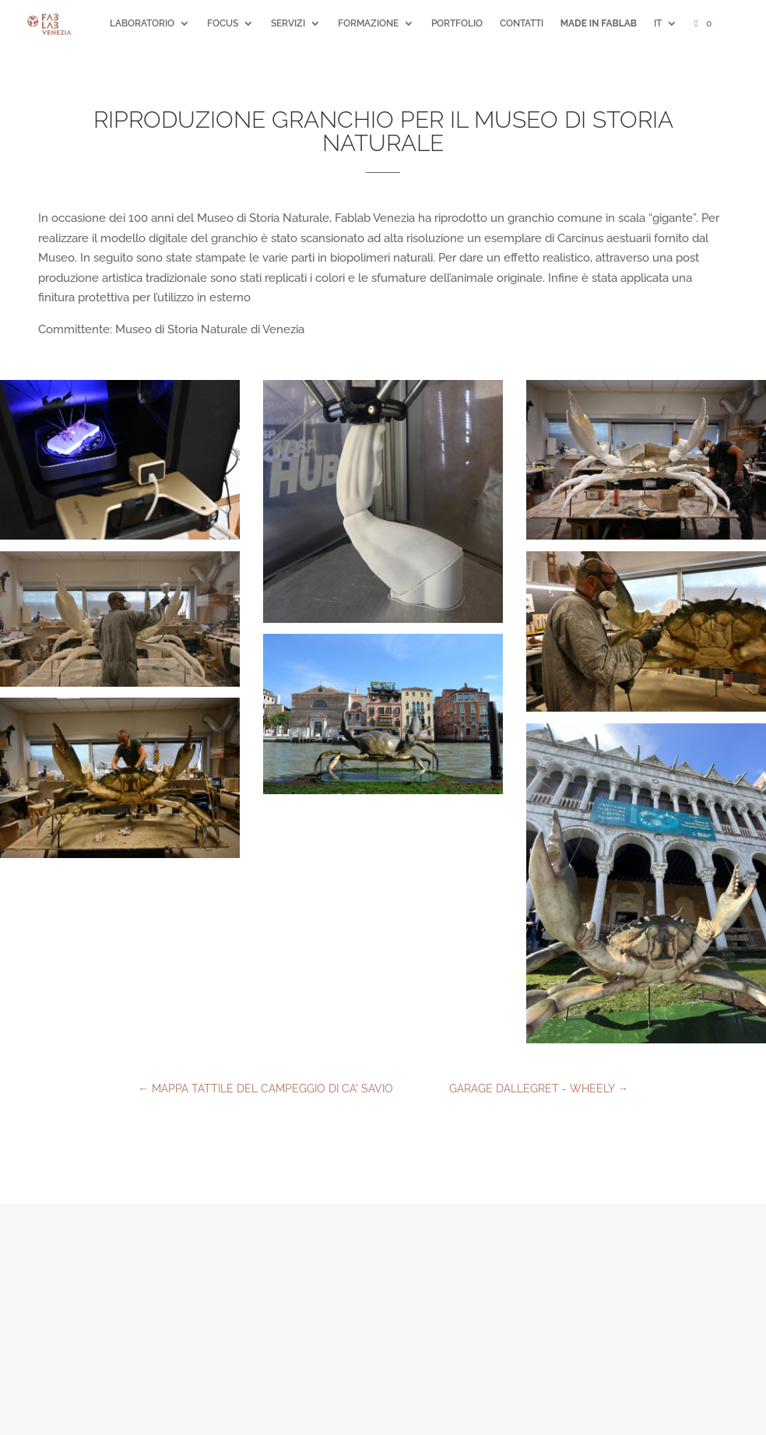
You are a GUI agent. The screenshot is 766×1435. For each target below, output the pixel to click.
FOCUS (222, 23)
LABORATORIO (142, 23)
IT (658, 23)
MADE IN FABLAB (598, 23)
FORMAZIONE (368, 23)
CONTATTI (521, 23)
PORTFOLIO (457, 23)
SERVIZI (288, 23)
